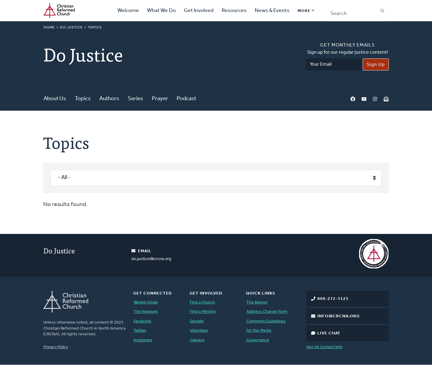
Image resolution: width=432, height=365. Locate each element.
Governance (257, 340)
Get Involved (199, 10)
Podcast (186, 99)
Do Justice (71, 27)
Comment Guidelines (266, 321)
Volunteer (199, 330)
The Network (146, 312)
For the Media (258, 330)
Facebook (353, 99)
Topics (83, 99)
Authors (109, 99)
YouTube (364, 99)
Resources (234, 10)
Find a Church (202, 302)
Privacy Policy (56, 347)
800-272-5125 (333, 299)
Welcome (128, 10)
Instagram (375, 99)
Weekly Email (146, 302)
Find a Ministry (203, 312)
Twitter (140, 330)
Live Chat (328, 333)
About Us (55, 99)
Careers (197, 340)
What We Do (161, 10)
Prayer (160, 99)
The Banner (257, 302)
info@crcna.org (338, 316)
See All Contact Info (324, 347)
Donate (197, 321)
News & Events (272, 10)
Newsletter (386, 99)
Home (49, 27)
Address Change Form (266, 312)
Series (135, 99)
